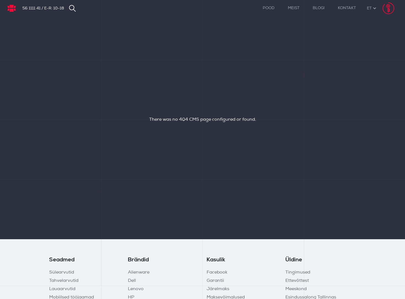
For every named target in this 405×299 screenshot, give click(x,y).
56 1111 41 (31, 8)
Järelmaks (218, 289)
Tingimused (297, 272)
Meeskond (296, 289)
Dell (132, 281)
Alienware (138, 272)
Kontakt (347, 8)
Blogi (319, 8)
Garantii (215, 281)
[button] (369, 8)
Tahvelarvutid (63, 281)
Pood (269, 8)
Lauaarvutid (62, 289)
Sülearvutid (61, 272)
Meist (293, 8)
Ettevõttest (297, 281)
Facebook (217, 272)
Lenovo (136, 289)
